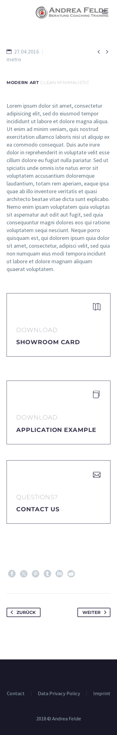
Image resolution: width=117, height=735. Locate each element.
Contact (16, 693)
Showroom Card (48, 342)
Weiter (95, 612)
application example (56, 429)
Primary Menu (105, 12)
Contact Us (38, 509)
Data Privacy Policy (59, 693)
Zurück (22, 612)
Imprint (101, 693)
